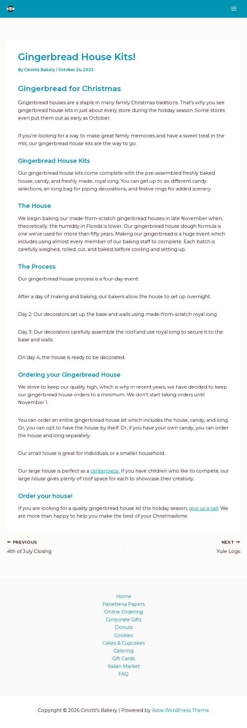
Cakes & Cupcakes (123, 643)
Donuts (124, 628)
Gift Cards (123, 658)
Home (123, 596)
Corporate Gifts (124, 620)
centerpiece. (105, 472)
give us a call (203, 509)
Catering (123, 651)
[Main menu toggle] (234, 9)
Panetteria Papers (123, 604)
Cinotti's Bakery (52, 9)
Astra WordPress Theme (180, 710)
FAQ (123, 674)
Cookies (123, 635)
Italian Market (123, 666)
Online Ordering (123, 612)
